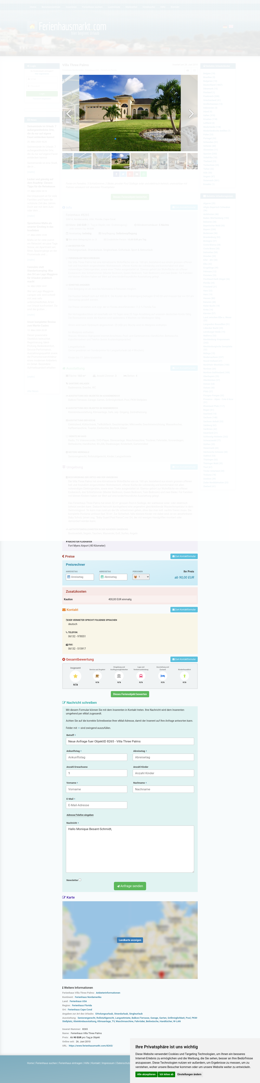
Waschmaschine (124, 1021)
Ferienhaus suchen (46, 1063)
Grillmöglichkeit (176, 1018)
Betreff (70, 735)
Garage (154, 1018)
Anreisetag (72, 572)
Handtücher (166, 1021)
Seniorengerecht (86, 1018)
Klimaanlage (104, 1021)
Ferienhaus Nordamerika (88, 997)
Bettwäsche (152, 1021)
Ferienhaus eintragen (70, 1063)
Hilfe (86, 1063)
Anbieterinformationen (108, 992)
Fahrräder (140, 1021)
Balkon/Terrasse (140, 1018)
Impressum (108, 1063)
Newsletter (73, 880)
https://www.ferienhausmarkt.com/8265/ (91, 1045)
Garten (162, 1018)
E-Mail (70, 799)
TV (113, 1021)
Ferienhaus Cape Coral (80, 1009)
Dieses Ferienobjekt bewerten (130, 694)
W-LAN (177, 1021)
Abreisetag (105, 572)
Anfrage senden (130, 886)
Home (30, 1063)
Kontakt (95, 1063)
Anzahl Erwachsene (77, 767)
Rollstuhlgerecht (105, 1018)
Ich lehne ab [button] (166, 1074)
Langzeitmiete (123, 1018)
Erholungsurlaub (104, 1013)
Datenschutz (123, 1063)
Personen (138, 572)
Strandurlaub (121, 1013)
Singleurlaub (136, 1013)
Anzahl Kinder (140, 767)
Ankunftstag (73, 751)
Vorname (72, 782)
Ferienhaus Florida (82, 1005)
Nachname (139, 782)
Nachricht (72, 823)
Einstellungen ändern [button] (189, 1074)
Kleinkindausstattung (84, 1021)
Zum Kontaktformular (184, 556)
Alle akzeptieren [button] (146, 1074)
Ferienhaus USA (78, 1001)
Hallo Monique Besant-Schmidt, (130, 849)
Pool (188, 1018)
